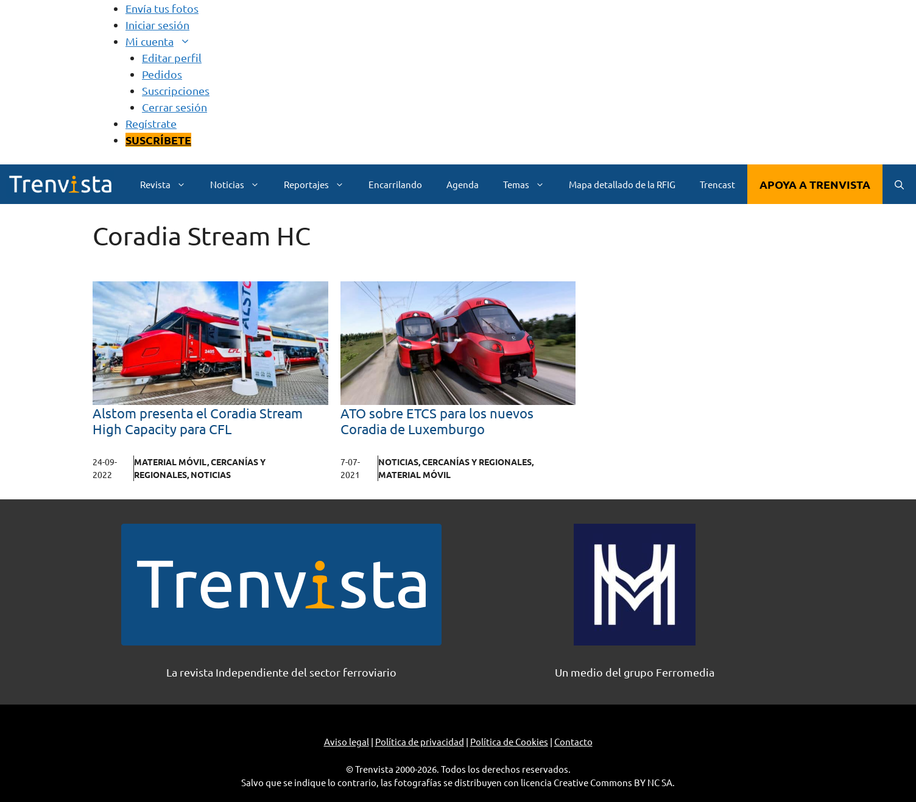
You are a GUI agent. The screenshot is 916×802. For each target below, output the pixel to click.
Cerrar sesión (174, 106)
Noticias (241, 184)
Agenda (462, 184)
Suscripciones (176, 90)
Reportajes (320, 184)
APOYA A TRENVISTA (814, 184)
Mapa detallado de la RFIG (622, 184)
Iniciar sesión (157, 24)
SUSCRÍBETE (158, 140)
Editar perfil (172, 57)
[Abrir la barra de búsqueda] (899, 184)
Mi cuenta (164, 41)
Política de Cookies (509, 741)
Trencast (717, 184)
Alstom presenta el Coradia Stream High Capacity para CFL (198, 421)
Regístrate (151, 123)
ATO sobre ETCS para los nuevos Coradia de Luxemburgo (437, 421)
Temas (530, 184)
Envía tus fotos (162, 8)
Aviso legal (346, 741)
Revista (169, 184)
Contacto (573, 741)
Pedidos (162, 74)
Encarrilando (395, 184)
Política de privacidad (419, 741)
